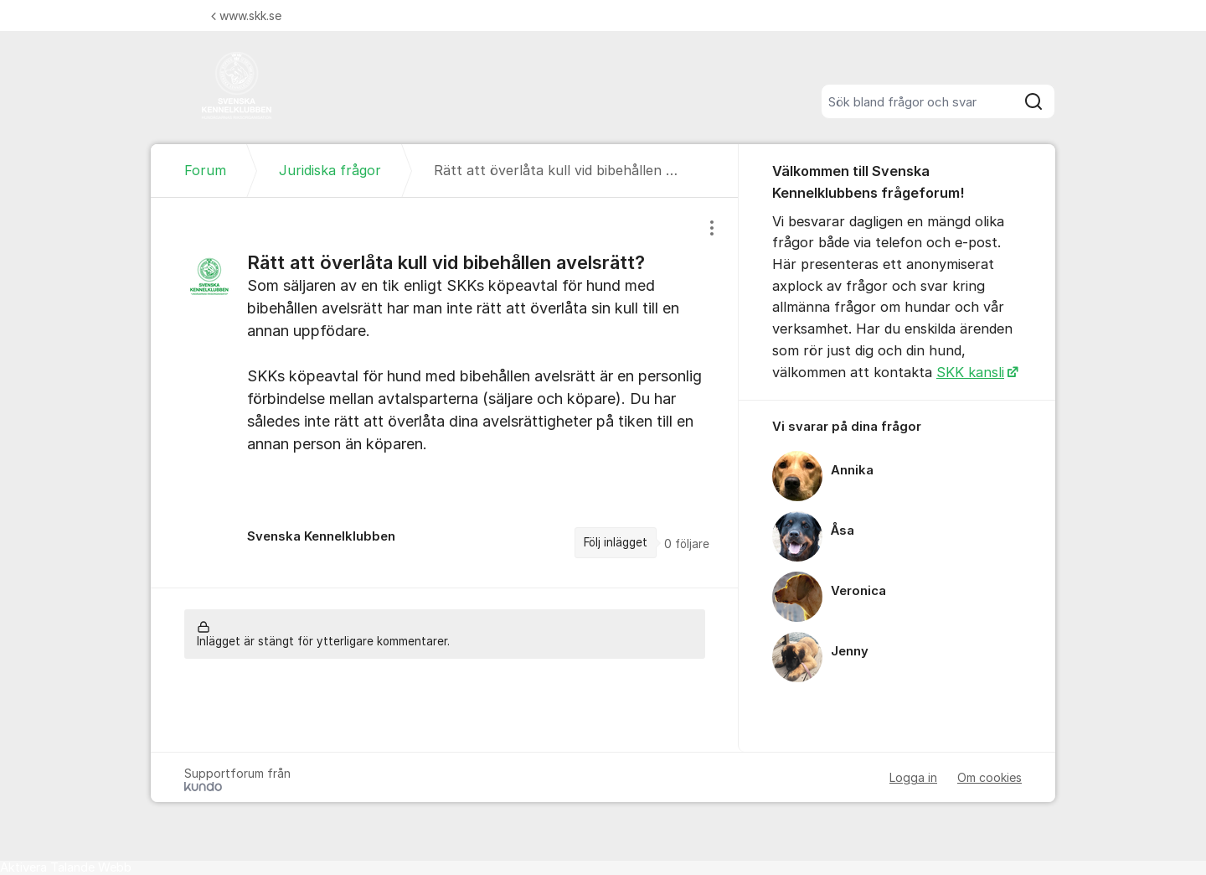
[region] (445, 393)
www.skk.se (246, 15)
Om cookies (989, 777)
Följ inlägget (615, 542)
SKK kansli (970, 372)
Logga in (913, 777)
